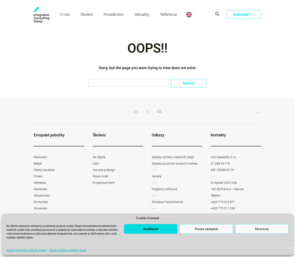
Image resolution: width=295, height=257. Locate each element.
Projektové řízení (104, 182)
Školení (87, 14)
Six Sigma (99, 157)
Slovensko (40, 208)
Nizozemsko (42, 195)
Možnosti (262, 229)
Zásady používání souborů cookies (26, 250)
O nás (65, 14)
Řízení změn (101, 176)
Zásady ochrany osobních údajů (67, 250)
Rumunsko (41, 202)
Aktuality (142, 14)
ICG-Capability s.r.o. (223, 157)
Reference (168, 14)
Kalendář (244, 14)
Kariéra (156, 176)
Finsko (38, 176)
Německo (40, 182)
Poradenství (114, 14)
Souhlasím (150, 229)
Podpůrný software (164, 189)
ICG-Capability (41, 15)
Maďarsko (40, 189)
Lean (96, 163)
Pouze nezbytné (206, 229)
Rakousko (40, 157)
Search (189, 83)
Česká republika (44, 170)
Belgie (38, 163)
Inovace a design (104, 170)
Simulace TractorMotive (167, 202)
